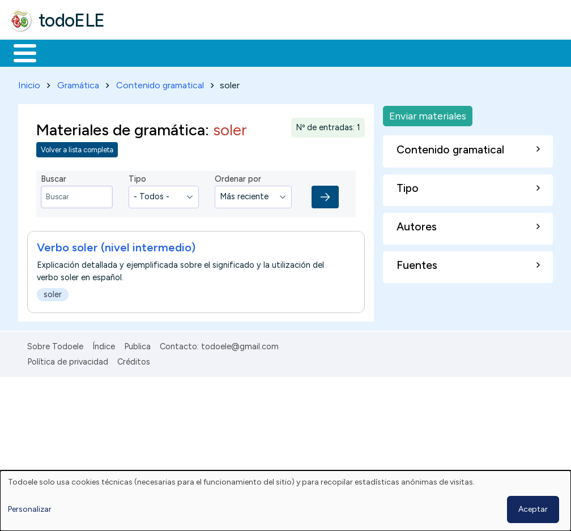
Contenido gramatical (160, 83)
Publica (137, 345)
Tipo (137, 177)
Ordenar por (238, 177)
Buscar (465, 52)
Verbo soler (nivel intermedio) (116, 245)
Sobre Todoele (55, 345)
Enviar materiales (427, 113)
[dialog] (285, 500)
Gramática (78, 83)
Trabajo (204, 52)
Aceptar (533, 509)
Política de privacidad (67, 359)
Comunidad (414, 52)
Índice (103, 345)
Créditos (133, 359)
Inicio (19, 52)
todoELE (72, 20)
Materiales (63, 52)
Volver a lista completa (77, 148)
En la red (267, 52)
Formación (136, 52)
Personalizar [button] (30, 509)
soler (53, 292)
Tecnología (339, 52)
